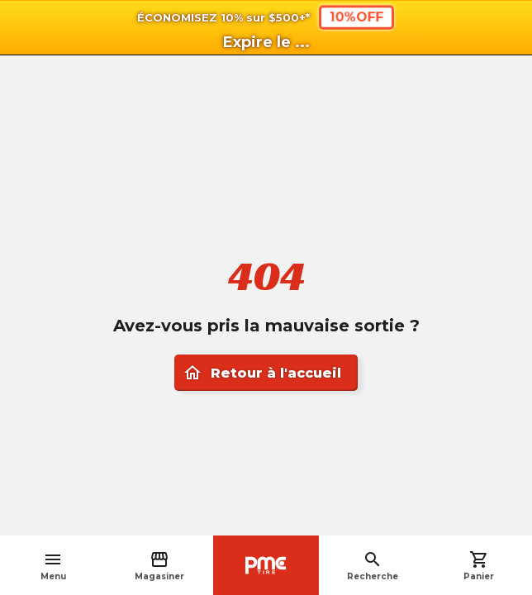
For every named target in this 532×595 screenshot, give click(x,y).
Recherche (372, 566)
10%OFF (357, 17)
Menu (53, 566)
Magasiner (159, 566)
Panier (478, 566)
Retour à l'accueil (262, 373)
